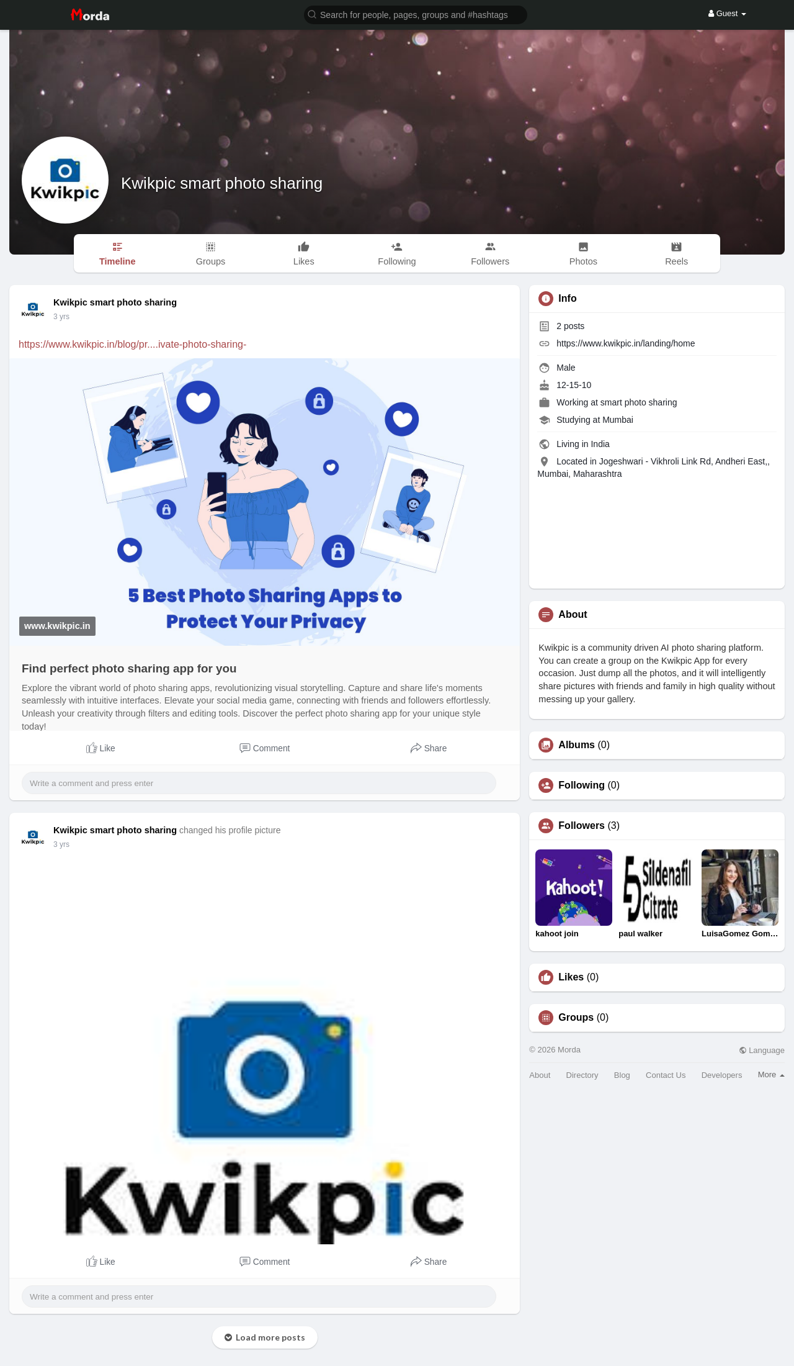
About (539, 1075)
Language (762, 1050)
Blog (622, 1075)
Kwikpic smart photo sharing (222, 183)
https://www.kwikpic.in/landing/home (625, 343)
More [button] (771, 1074)
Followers (581, 826)
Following (581, 785)
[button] (416, 14)
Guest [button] (727, 13)
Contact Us (665, 1075)
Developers (722, 1075)
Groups (576, 1018)
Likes (571, 977)
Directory (582, 1075)
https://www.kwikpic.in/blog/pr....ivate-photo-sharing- (132, 344)
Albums (576, 745)
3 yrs (61, 316)
